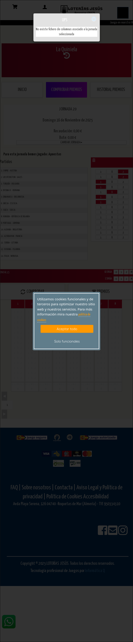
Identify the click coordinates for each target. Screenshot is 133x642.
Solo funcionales (67, 341)
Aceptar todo (67, 329)
